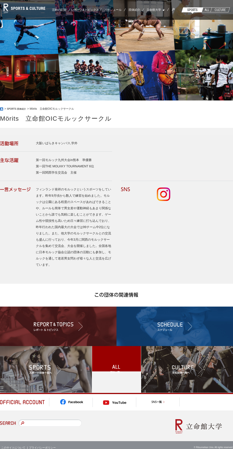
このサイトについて (13, 442)
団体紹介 (134, 9)
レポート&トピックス (85, 9)
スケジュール (113, 9)
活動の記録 (59, 9)
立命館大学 (154, 9)
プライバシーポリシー (42, 442)
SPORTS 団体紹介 (18, 108)
